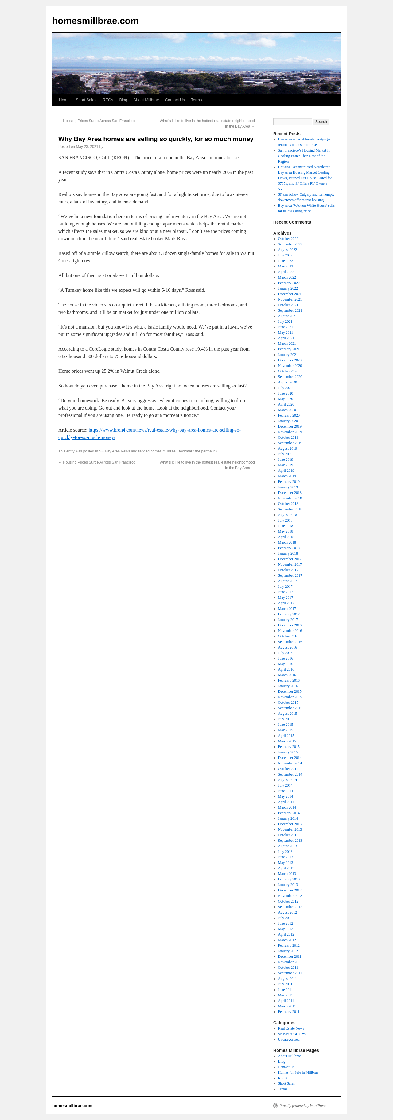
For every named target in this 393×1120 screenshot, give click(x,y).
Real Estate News (291, 1028)
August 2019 (287, 448)
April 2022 (286, 272)
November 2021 (290, 299)
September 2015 (290, 708)
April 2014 (286, 802)
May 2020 (285, 399)
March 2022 (287, 277)
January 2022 (288, 288)
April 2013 (286, 868)
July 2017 (285, 586)
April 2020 (286, 404)
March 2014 (287, 807)
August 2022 (287, 250)
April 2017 (286, 603)
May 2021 (285, 332)
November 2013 (290, 829)
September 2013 (290, 840)
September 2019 (290, 443)
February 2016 (289, 680)
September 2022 (290, 244)
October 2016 (288, 636)
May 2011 (285, 995)
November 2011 (290, 962)
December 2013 (290, 824)
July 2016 (285, 653)
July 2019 (285, 454)
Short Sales (86, 100)
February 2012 (289, 945)
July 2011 (285, 984)
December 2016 (290, 625)
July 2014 (285, 785)
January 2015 (288, 752)
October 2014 (288, 769)
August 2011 (287, 978)
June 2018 (285, 526)
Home (64, 100)
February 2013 (289, 879)
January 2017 (288, 620)
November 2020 (290, 366)
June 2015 (285, 724)
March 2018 (287, 542)
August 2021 (287, 316)
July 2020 (285, 388)
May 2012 (285, 929)
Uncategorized (289, 1039)
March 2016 (287, 675)
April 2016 (286, 669)
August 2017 (287, 581)
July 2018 (285, 520)
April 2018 (286, 537)
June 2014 (285, 791)
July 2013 (285, 851)
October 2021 (288, 305)
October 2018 (288, 504)
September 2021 (290, 310)
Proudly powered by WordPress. (303, 1105)
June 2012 (285, 923)
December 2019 (290, 426)
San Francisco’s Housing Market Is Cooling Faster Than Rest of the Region (304, 156)
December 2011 (290, 956)
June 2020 (285, 393)
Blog (123, 100)
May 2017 (285, 597)
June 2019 (285, 459)
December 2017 (290, 559)
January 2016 (288, 686)
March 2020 (287, 410)
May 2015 (285, 730)
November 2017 (290, 564)
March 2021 (287, 343)
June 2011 (285, 989)
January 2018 (288, 553)
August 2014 (287, 780)
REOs (108, 100)
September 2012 (290, 907)
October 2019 (288, 437)
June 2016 (285, 658)
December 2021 (290, 294)
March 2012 (287, 940)
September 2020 (290, 377)
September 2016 (290, 642)
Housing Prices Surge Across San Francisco (96, 121)
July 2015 (285, 719)
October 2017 (288, 570)
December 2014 (290, 758)
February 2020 (289, 415)
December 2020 (290, 360)
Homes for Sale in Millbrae (298, 1072)
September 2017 (290, 575)
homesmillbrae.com (95, 21)
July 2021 (285, 321)
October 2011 (288, 967)
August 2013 (287, 846)
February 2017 (289, 614)
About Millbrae (146, 100)
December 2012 (290, 890)
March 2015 (287, 741)
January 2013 (288, 885)
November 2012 (290, 896)
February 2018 (289, 548)
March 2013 (287, 874)
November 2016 (290, 631)
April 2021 (286, 338)
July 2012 (285, 918)
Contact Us (175, 100)
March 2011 (287, 1006)
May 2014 (285, 796)
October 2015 (288, 702)
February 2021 (289, 349)
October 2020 (288, 371)
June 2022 (285, 261)
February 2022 (289, 283)
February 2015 (289, 747)
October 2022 (288, 239)
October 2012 (288, 901)
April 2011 (286, 1001)
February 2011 (289, 1012)
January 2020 (288, 421)
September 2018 (290, 509)
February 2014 (289, 813)
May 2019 (285, 465)
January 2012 (288, 951)
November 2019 (290, 432)
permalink (209, 451)
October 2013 (288, 835)
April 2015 (286, 735)
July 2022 (285, 255)
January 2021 (288, 354)
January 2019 (288, 487)
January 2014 (288, 818)
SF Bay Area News (114, 451)
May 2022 (285, 266)
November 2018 (290, 498)
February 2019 (289, 481)
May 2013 (285, 862)
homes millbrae (162, 451)
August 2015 (287, 713)
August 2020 (287, 382)
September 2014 (290, 774)
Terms (196, 100)
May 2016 (285, 664)
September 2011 (290, 973)
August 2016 (287, 647)
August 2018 (287, 515)
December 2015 (290, 691)
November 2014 (290, 763)
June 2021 (285, 327)
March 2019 (287, 476)
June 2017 (285, 592)
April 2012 (286, 934)
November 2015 (290, 697)
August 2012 (287, 912)
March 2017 (287, 608)
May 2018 (285, 531)
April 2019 (286, 470)
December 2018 (290, 493)
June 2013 (285, 857)
